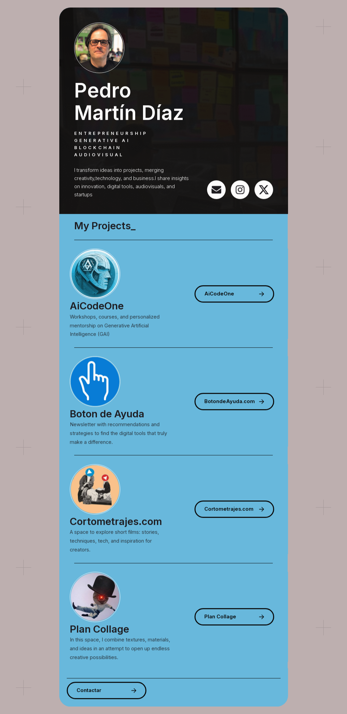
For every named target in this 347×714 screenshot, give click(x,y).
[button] (216, 189)
